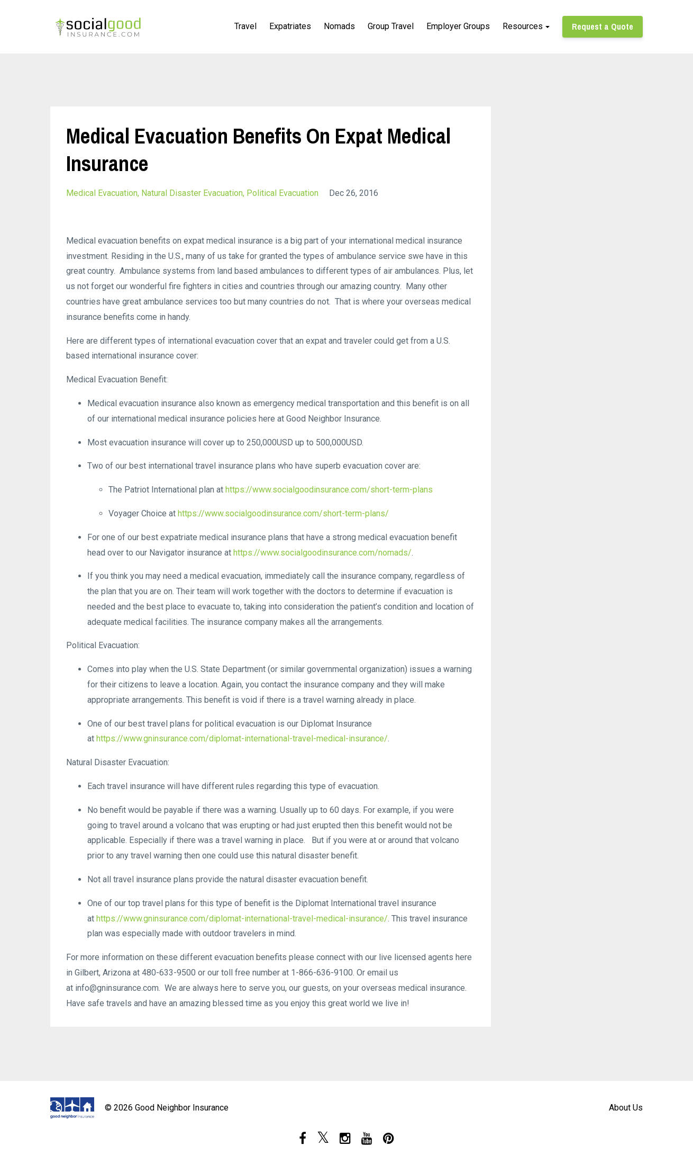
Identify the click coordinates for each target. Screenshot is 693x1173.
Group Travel (391, 26)
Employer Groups (458, 26)
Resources (523, 26)
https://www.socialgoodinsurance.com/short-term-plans (329, 490)
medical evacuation (102, 193)
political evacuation (282, 193)
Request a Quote (602, 26)
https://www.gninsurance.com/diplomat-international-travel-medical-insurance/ (242, 738)
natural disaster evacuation (192, 193)
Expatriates (290, 26)
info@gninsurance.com (117, 988)
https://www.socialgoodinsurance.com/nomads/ (322, 553)
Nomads (339, 26)
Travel (245, 26)
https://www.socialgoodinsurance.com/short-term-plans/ (283, 513)
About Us (626, 1108)
